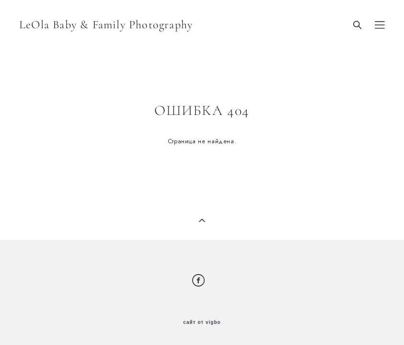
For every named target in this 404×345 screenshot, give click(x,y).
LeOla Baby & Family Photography (106, 25)
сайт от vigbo (201, 322)
